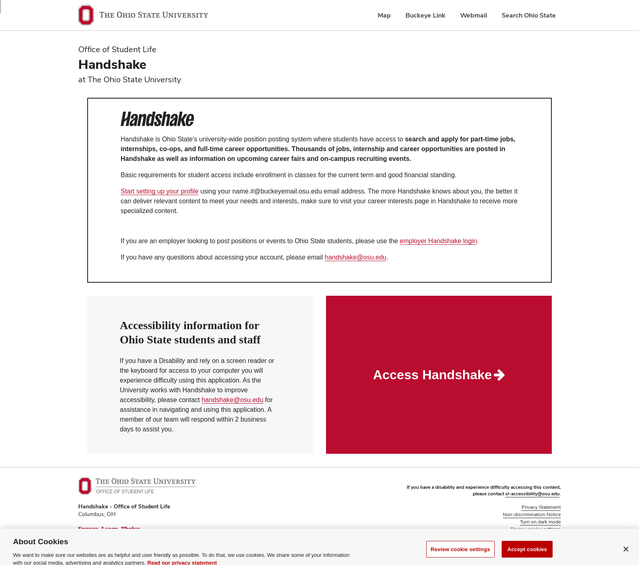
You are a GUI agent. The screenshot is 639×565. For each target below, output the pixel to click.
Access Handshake (439, 374)
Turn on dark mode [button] (540, 522)
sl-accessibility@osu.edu (532, 493)
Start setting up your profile (159, 191)
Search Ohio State (529, 15)
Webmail (473, 15)
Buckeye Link (425, 15)
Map (384, 15)
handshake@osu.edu (355, 257)
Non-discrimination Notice (532, 514)
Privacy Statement (541, 507)
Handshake (112, 64)
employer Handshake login (438, 240)
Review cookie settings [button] (536, 529)
